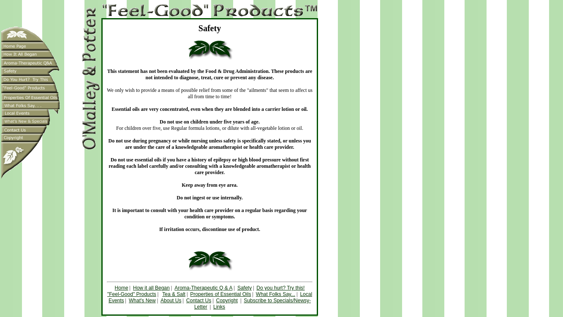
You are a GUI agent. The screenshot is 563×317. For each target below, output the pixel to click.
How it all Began (151, 288)
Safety (244, 288)
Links (219, 307)
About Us (170, 301)
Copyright (227, 301)
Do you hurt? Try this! (280, 288)
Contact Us (198, 301)
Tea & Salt (173, 294)
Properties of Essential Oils (220, 294)
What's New (142, 301)
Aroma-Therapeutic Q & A (203, 288)
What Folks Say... (275, 294)
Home (121, 288)
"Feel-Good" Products (131, 294)
